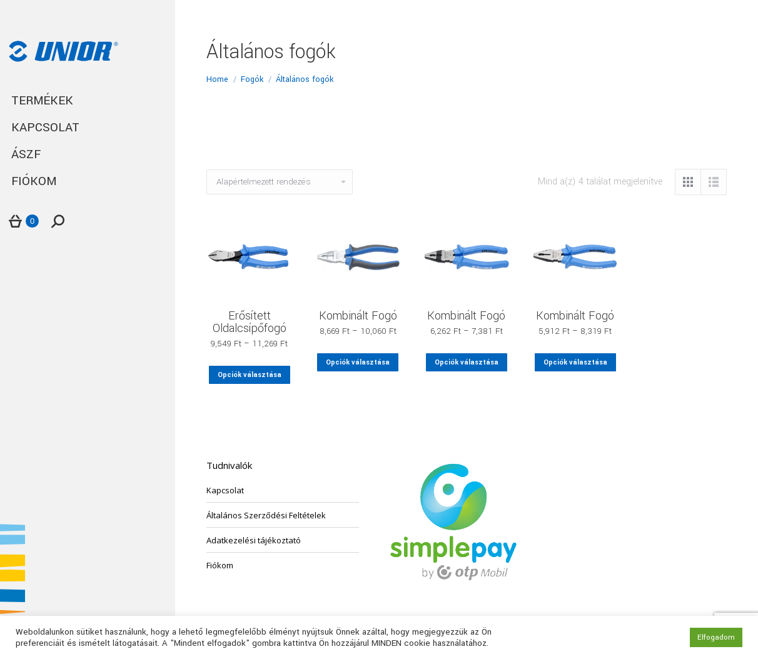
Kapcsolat (225, 490)
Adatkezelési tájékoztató (253, 540)
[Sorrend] (279, 181)
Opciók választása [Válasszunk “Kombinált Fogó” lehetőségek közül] (358, 362)
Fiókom (219, 565)
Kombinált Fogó (358, 316)
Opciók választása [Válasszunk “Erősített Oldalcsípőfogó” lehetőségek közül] (249, 375)
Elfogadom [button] (716, 637)
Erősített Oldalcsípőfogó (249, 322)
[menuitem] (87, 101)
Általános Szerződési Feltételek (266, 515)
